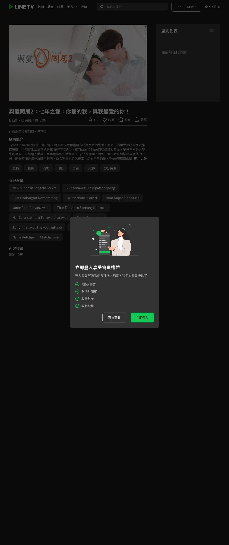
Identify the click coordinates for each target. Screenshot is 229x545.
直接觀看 (114, 317)
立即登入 (142, 317)
